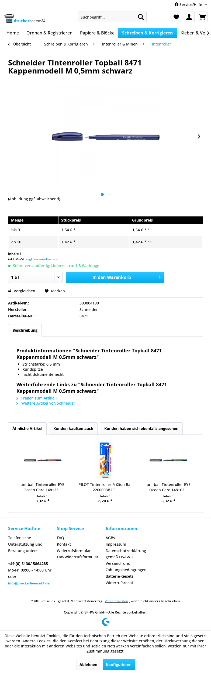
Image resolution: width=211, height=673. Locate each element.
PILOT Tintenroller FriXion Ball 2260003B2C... (105, 487)
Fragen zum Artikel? (36, 398)
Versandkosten (116, 601)
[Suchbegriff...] (112, 17)
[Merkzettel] (176, 17)
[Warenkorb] (202, 17)
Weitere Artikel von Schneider (45, 403)
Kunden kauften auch (73, 428)
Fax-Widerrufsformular (77, 556)
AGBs (110, 537)
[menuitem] (112, 17)
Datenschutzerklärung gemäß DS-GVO (126, 554)
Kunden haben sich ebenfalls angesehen (141, 428)
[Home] (13, 33)
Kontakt (64, 544)
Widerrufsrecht (119, 582)
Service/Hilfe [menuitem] (189, 4)
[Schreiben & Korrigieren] (147, 33)
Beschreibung (24, 330)
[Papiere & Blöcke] (97, 33)
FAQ (60, 537)
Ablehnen (88, 664)
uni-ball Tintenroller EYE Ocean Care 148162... (169, 487)
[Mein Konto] (189, 17)
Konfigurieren (119, 664)
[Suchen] (141, 17)
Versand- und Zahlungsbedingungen (126, 566)
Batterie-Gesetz (119, 576)
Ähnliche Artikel (27, 428)
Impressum (116, 544)
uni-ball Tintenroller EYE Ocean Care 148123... (42, 487)
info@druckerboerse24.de (28, 583)
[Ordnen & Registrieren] (49, 33)
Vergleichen (21, 290)
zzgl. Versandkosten (41, 259)
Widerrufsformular (74, 550)
